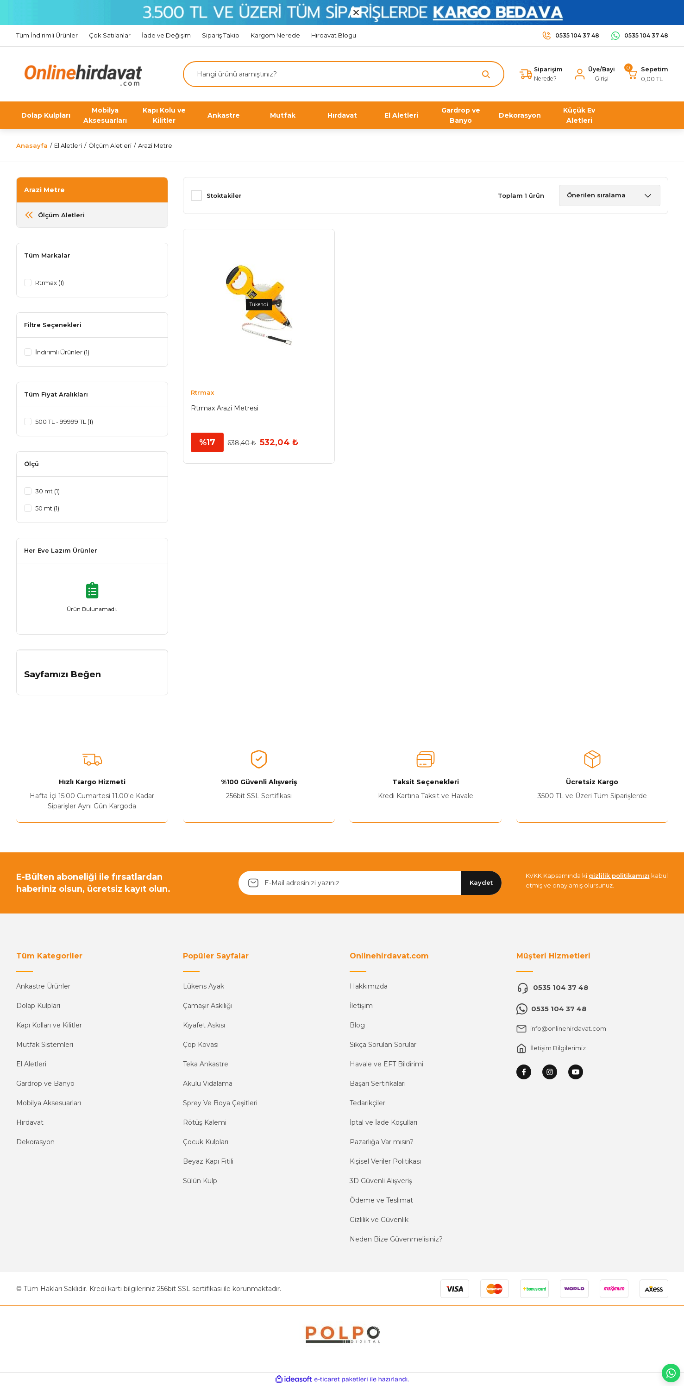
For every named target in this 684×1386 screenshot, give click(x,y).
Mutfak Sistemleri (44, 1044)
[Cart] (647, 74)
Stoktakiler (224, 195)
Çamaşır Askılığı (207, 1006)
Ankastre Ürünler (43, 986)
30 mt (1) (49, 491)
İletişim (361, 1006)
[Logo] (81, 73)
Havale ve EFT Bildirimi (386, 1064)
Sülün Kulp (200, 1181)
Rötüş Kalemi (204, 1122)
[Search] (341, 74)
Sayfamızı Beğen (62, 674)
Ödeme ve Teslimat (381, 1200)
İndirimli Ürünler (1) (64, 352)
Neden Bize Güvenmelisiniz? (396, 1239)
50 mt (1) (49, 508)
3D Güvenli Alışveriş (381, 1181)
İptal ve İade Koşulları (383, 1122)
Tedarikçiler (367, 1103)
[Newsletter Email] (370, 883)
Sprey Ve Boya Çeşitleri (220, 1103)
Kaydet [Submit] (481, 882)
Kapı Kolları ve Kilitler (49, 1025)
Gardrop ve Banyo (45, 1083)
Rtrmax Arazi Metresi (224, 408)
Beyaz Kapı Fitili (208, 1161)
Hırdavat (30, 1122)
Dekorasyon (35, 1142)
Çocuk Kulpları (205, 1142)
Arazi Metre (155, 145)
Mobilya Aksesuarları (48, 1103)
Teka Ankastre (205, 1064)
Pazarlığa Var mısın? (382, 1142)
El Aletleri (31, 1064)
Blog (357, 1025)
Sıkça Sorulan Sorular (383, 1044)
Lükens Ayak (203, 986)
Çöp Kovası (201, 1044)
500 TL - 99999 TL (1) (69, 421)
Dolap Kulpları (38, 1006)
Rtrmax (202, 392)
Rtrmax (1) (51, 282)
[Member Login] (593, 74)
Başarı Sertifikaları (378, 1083)
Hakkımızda (369, 986)
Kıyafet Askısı (204, 1025)
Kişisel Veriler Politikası (385, 1161)
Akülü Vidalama (207, 1083)
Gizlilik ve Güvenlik (379, 1220)
